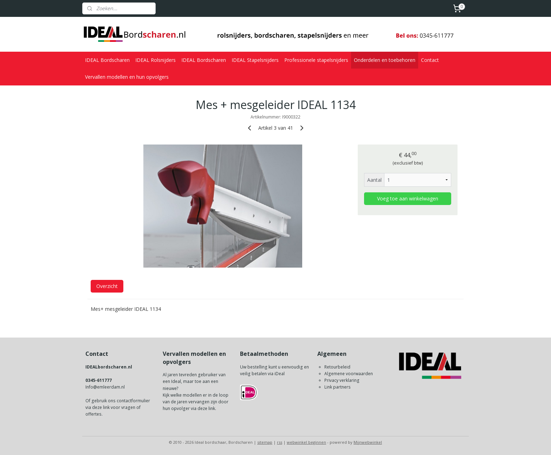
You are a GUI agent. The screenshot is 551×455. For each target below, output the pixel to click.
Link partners (337, 387)
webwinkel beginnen (306, 442)
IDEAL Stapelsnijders (255, 60)
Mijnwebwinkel (368, 442)
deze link (101, 407)
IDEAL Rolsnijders (155, 60)
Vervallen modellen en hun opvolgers (127, 76)
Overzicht (107, 286)
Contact (430, 60)
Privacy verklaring (341, 380)
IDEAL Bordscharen (107, 60)
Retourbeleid (337, 367)
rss (279, 442)
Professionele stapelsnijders (316, 60)
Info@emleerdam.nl (105, 387)
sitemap (264, 442)
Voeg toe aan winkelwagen (407, 198)
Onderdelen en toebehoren (384, 60)
